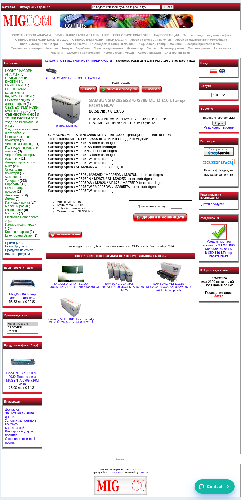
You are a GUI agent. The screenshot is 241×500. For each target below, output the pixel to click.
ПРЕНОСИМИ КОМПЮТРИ (131, 35)
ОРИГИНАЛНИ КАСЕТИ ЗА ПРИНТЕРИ (82, 35)
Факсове (51, 48)
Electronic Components (83, 52)
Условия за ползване (20, 420)
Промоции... (14, 243)
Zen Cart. (144, 472)
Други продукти (212, 204)
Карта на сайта (16, 428)
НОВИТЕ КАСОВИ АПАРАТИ (30, 35)
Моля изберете (22, 324)
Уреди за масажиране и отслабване (201, 39)
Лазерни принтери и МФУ (203, 44)
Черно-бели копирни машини (160, 44)
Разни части (222, 48)
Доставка (12, 409)
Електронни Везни (178, 52)
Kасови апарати (149, 52)
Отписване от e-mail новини (20, 440)
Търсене (207, 108)
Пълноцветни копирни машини (113, 44)
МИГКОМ (117, 472)
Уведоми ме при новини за (219, 247)
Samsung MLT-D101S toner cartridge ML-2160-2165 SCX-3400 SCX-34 (71, 320)
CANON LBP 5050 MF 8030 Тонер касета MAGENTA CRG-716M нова (22, 377)
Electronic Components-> (22, 219)
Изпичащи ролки (172, 48)
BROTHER (22, 327)
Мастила (57, 52)
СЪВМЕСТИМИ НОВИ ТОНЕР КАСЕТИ (86, 60)
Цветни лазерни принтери (39, 44)
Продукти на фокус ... (21, 250)
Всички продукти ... (19, 254)
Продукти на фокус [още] (21, 345)
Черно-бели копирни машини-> (20, 156)
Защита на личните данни (19, 415)
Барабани (83, 48)
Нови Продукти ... (18, 246)
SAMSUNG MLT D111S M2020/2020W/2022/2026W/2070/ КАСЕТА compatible (168, 287)
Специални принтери (26, 48)
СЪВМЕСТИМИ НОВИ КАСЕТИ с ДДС (41, 39)
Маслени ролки (199, 48)
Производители (15, 315)
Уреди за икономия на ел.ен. (151, 39)
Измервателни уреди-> (21, 226)
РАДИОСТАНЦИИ (166, 35)
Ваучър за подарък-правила (20, 433)
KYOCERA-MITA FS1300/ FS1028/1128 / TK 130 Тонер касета (71, 285)
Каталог (9, 7)
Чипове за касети (74, 44)
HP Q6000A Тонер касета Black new (22, 295)
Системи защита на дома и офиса (207, 35)
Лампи (151, 48)
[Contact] (215, 486)
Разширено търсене (219, 127)
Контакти (11, 424)
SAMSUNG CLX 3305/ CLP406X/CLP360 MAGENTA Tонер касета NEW (120, 287)
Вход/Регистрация (35, 7)
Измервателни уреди (119, 52)
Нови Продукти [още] (18, 267)
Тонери (67, 48)
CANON (22, 331)
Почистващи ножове (108, 48)
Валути (206, 86)
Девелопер (135, 48)
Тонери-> (12, 181)
